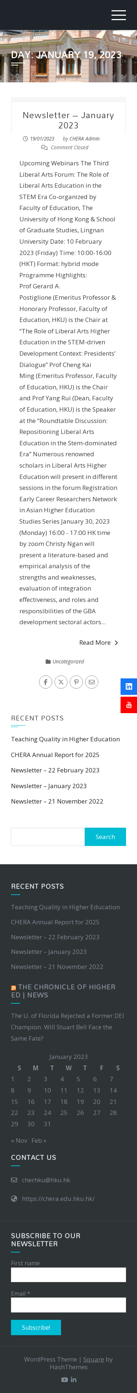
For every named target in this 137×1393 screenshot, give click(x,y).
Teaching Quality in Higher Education (65, 739)
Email (20, 1293)
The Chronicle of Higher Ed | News (63, 991)
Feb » (38, 1140)
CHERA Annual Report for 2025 (55, 754)
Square (93, 1359)
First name (25, 1263)
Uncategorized (68, 661)
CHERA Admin (84, 138)
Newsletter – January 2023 (68, 120)
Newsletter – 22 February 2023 (55, 770)
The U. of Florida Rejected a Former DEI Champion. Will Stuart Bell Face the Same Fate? (67, 1026)
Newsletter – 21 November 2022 (57, 801)
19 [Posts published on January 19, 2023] (80, 1101)
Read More (98, 642)
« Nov (19, 1140)
